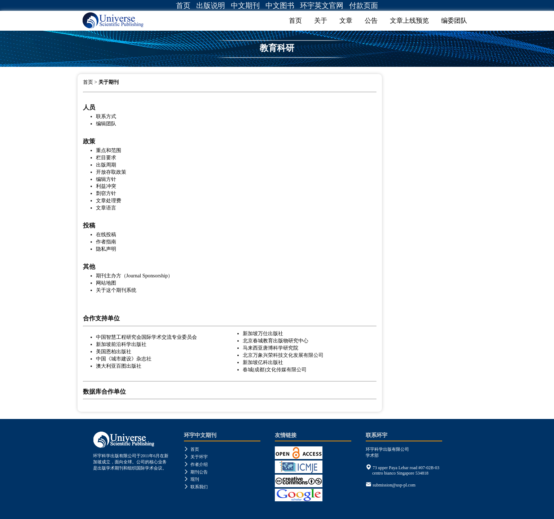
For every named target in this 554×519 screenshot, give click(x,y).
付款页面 (363, 5)
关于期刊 (108, 82)
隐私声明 (106, 249)
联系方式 (106, 116)
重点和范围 (108, 150)
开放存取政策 (111, 172)
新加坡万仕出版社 (263, 333)
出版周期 (106, 165)
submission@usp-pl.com (394, 485)
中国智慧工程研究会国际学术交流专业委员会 (146, 337)
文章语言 (106, 208)
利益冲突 (106, 186)
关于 (320, 20)
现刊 (191, 479)
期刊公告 (196, 472)
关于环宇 (196, 456)
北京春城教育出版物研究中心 (275, 340)
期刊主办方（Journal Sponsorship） (134, 275)
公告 (371, 20)
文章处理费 (108, 200)
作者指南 (106, 242)
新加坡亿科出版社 (263, 362)
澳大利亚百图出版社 (118, 366)
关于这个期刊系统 (116, 290)
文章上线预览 (409, 20)
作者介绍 (196, 464)
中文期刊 (245, 5)
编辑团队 (106, 123)
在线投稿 (106, 234)
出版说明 (210, 5)
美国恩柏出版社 (113, 351)
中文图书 (279, 5)
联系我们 (196, 486)
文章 (345, 20)
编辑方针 (106, 179)
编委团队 (454, 20)
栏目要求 (106, 157)
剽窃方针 (106, 193)
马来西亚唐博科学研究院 (270, 348)
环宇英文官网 (321, 5)
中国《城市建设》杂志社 (123, 359)
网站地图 (106, 283)
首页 (183, 5)
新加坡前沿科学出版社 (121, 344)
